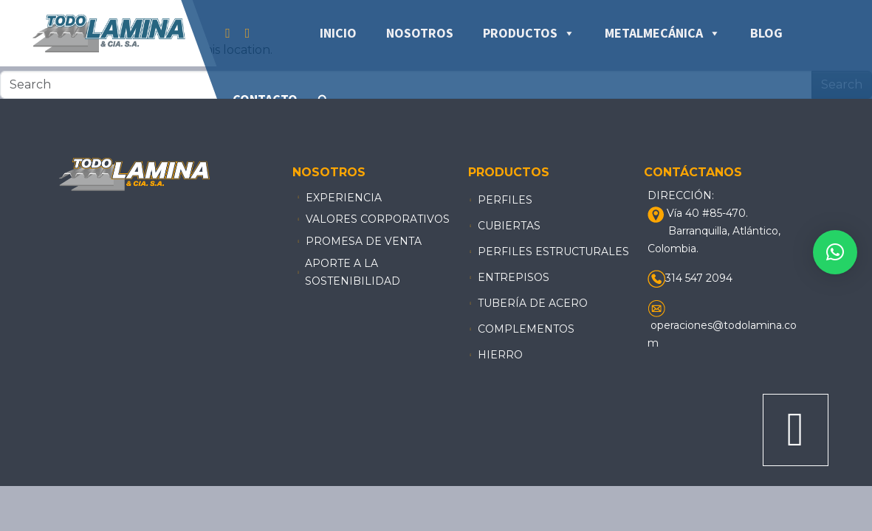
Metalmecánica (663, 33)
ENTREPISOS (513, 277)
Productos (529, 33)
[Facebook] (228, 33)
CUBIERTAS (509, 225)
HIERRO (500, 354)
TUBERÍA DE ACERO (533, 303)
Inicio (338, 32)
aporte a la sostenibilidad (352, 272)
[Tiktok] (264, 33)
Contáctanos (693, 172)
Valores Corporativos (378, 219)
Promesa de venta (364, 241)
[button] (835, 252)
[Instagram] (248, 33)
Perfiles (505, 199)
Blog (766, 32)
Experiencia (344, 197)
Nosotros (419, 32)
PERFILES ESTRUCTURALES (553, 251)
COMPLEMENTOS (526, 329)
